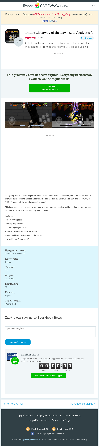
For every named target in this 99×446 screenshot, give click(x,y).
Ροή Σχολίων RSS (65, 429)
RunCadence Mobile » (82, 403)
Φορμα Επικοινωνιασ (38, 420)
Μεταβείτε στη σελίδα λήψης (48, 375)
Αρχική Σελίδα (25, 415)
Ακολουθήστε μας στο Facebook (50, 433)
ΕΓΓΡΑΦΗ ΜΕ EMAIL (70, 415)
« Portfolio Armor (13, 403)
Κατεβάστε (49, 88)
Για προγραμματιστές (46, 415)
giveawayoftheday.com (31, 440)
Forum (55, 420)
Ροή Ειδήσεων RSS (39, 429)
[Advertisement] (60, 61)
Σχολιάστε (86, 38)
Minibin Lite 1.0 (30, 354)
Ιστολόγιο (66, 420)
